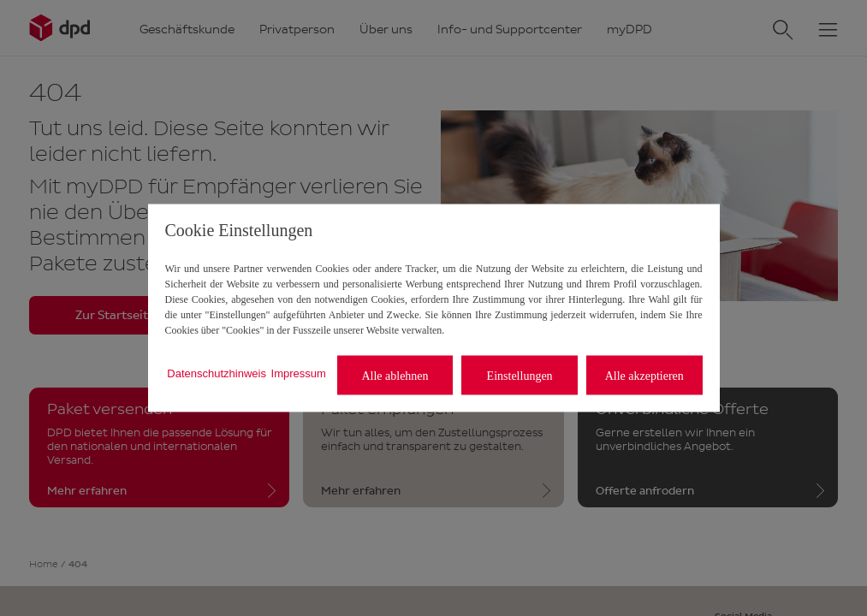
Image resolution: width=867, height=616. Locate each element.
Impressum (298, 372)
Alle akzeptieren (644, 375)
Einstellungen (520, 375)
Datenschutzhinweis (216, 372)
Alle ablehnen (394, 375)
